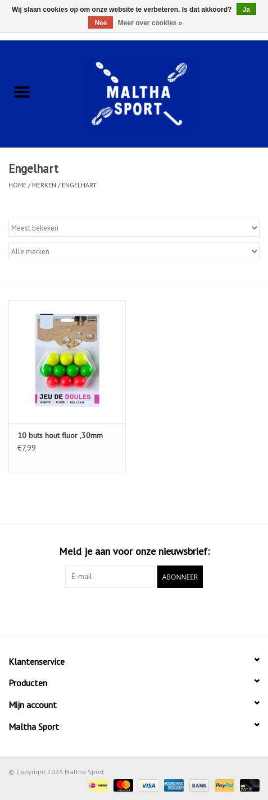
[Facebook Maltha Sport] (114, 611)
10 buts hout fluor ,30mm (60, 435)
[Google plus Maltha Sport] (134, 611)
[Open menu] (22, 91)
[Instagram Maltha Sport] (154, 611)
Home (17, 185)
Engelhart (79, 185)
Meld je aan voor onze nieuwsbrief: (134, 551)
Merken (44, 185)
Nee (100, 23)
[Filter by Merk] (134, 251)
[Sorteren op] (134, 228)
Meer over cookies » (150, 23)
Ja (246, 9)
